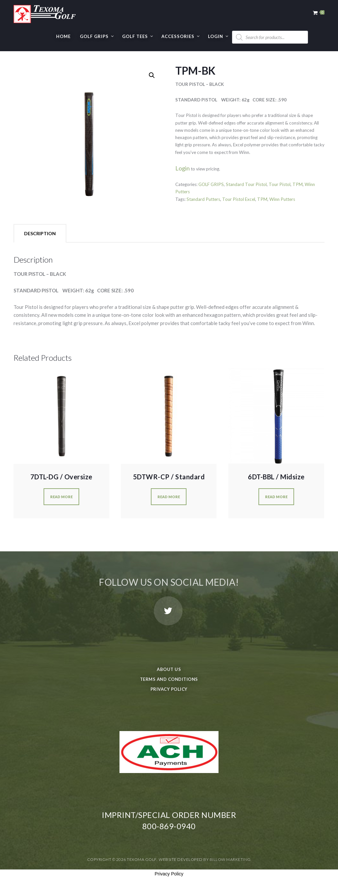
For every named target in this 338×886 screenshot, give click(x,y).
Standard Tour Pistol (246, 184)
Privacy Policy (169, 689)
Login (215, 36)
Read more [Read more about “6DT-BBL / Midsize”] (276, 497)
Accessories (177, 36)
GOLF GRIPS (94, 36)
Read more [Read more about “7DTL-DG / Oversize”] (61, 497)
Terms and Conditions (169, 679)
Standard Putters (203, 199)
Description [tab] (40, 233)
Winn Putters (282, 199)
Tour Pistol (279, 184)
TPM (297, 184)
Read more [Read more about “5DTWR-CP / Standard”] (168, 497)
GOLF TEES (135, 36)
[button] (152, 75)
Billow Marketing (230, 859)
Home (63, 36)
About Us (169, 669)
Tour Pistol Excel (238, 199)
